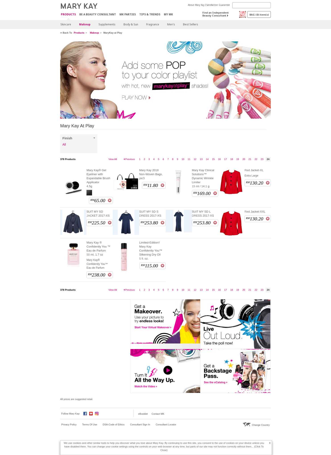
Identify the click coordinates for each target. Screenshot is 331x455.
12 (195, 159)
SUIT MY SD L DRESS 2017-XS (203, 213)
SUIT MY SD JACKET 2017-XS (98, 213)
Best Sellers (190, 24)
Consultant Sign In (140, 424)
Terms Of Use (89, 424)
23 (262, 159)
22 (256, 159)
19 (237, 159)
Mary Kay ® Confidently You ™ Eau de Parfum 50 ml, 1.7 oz (98, 248)
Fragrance (152, 24)
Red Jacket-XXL (255, 211)
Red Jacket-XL (254, 170)
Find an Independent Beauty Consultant (215, 14)
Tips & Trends (149, 14)
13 (201, 159)
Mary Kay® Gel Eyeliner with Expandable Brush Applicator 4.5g (98, 178)
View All (113, 159)
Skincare (65, 24)
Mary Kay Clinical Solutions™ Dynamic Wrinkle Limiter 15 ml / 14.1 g (203, 178)
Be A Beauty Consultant (97, 14)
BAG (259, 14)
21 (250, 159)
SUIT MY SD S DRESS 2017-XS (150, 213)
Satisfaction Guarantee (218, 4)
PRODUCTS (68, 14)
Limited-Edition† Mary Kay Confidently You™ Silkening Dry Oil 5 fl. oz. (150, 250)
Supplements (107, 24)
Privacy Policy (68, 424)
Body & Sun (130, 24)
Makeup (84, 24)
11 (189, 159)
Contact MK (158, 413)
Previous (130, 159)
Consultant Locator (166, 424)
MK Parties (127, 14)
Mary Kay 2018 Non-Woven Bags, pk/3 (150, 174)
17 (225, 159)
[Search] (251, 5)
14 (207, 159)
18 (231, 159)
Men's (171, 24)
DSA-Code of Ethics (114, 424)
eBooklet (143, 413)
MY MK (168, 14)
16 (219, 159)
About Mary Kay (196, 4)
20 (244, 159)
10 (182, 159)
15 (213, 159)
